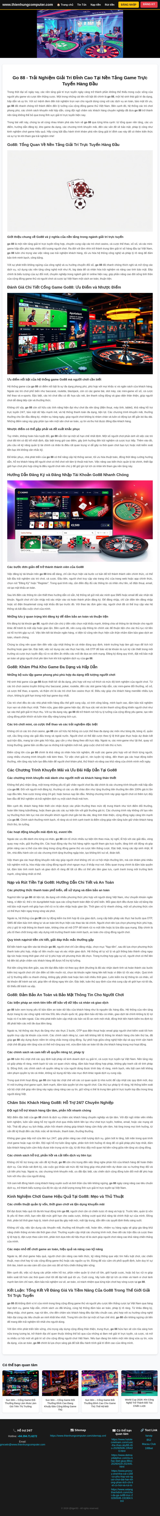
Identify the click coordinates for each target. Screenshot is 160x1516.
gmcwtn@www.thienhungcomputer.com (22, 1444)
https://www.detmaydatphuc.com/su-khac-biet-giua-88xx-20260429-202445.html (122, 1461)
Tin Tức (82, 4)
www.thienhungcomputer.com (27, 5)
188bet (149, 1448)
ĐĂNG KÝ (149, 4)
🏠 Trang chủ (65, 4)
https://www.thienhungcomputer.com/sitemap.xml (78, 1435)
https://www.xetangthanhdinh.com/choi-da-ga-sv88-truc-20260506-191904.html (122, 1495)
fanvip (148, 1435)
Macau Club (149, 1444)
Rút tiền (110, 4)
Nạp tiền (96, 4)
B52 (149, 1440)
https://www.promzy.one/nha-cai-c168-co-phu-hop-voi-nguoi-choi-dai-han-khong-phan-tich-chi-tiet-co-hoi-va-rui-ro (122, 1478)
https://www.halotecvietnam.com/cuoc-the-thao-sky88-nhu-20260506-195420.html (122, 1445)
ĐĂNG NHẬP (128, 4)
